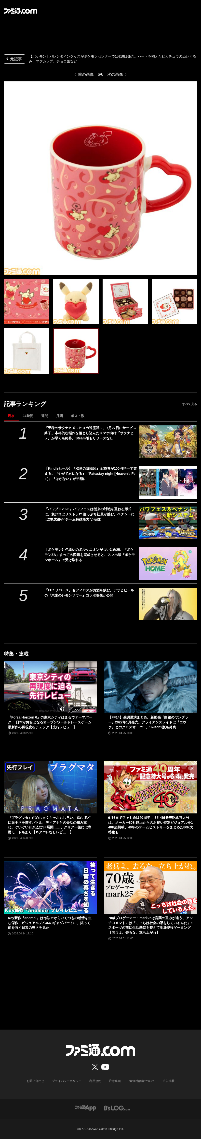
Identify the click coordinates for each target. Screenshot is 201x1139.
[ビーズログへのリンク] (117, 1108)
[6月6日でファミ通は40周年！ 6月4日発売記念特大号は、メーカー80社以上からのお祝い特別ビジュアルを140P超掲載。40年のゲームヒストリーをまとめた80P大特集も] (150, 787)
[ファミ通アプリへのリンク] (85, 1108)
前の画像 (86, 74)
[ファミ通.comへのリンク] (20, 11)
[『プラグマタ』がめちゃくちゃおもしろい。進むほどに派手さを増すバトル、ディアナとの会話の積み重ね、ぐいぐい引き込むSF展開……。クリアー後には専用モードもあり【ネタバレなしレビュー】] (50, 787)
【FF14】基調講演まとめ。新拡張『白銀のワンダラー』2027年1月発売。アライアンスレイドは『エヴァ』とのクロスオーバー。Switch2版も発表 (148, 722)
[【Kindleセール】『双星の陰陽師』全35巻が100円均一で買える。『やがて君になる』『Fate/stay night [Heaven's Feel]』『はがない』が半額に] (168, 482)
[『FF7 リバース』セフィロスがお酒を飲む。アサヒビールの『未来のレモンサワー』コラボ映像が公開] (168, 604)
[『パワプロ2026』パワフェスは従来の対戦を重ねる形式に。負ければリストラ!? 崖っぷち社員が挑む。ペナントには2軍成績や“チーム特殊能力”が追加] (168, 523)
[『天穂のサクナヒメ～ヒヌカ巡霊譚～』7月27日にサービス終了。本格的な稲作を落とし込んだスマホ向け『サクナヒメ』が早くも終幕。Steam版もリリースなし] (168, 441)
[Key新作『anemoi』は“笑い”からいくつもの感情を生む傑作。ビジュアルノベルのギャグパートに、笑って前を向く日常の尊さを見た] (50, 887)
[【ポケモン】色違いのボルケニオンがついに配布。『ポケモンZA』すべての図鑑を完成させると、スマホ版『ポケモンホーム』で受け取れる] (168, 563)
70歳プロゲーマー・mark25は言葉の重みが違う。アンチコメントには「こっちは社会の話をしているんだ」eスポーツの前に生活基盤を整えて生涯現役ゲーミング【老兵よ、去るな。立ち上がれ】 (150, 925)
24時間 (28, 416)
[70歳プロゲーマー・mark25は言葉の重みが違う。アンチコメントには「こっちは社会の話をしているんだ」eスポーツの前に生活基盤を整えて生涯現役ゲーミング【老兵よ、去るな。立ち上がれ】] (150, 887)
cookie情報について (142, 1081)
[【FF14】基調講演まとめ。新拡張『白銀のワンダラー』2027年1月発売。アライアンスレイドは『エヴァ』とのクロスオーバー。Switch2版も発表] (150, 687)
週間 (44, 416)
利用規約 (95, 1081)
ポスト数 (77, 416)
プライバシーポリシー (66, 1081)
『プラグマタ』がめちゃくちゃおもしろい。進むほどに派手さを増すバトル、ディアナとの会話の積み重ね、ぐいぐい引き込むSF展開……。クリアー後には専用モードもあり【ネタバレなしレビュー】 (49, 825)
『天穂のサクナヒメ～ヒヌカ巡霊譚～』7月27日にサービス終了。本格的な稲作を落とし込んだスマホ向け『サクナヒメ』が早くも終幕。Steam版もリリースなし (90, 433)
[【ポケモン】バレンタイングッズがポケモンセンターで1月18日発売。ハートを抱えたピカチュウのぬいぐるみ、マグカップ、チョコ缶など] (26, 301)
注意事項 (115, 1081)
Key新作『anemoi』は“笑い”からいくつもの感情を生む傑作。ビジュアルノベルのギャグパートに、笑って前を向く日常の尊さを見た (50, 922)
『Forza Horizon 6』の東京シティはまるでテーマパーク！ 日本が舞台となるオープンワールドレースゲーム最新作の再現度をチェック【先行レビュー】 (50, 722)
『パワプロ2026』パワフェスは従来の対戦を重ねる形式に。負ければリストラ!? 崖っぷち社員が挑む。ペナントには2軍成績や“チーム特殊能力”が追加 (89, 514)
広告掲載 (168, 1081)
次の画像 (115, 74)
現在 (11, 416)
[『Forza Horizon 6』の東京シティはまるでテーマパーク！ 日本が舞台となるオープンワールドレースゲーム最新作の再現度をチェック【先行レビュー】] (50, 687)
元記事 (13, 59)
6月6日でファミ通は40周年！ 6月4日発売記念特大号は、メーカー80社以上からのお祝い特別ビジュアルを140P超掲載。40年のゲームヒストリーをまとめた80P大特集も (150, 825)
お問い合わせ (35, 1081)
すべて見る (189, 404)
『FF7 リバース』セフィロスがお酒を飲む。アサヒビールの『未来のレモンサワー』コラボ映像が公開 (89, 592)
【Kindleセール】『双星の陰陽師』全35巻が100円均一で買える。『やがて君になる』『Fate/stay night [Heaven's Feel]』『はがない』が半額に (90, 473)
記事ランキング (25, 404)
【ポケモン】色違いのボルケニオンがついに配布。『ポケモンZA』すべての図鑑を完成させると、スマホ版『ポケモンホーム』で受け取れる (89, 555)
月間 (59, 416)
